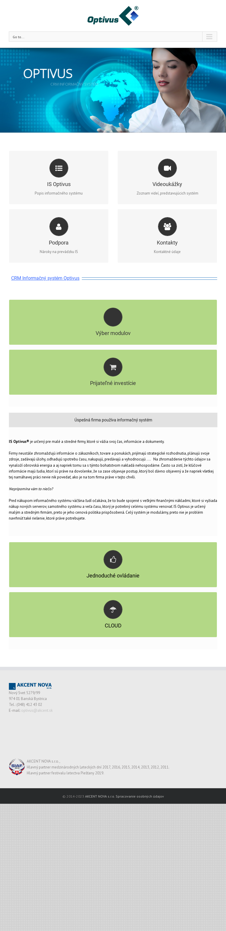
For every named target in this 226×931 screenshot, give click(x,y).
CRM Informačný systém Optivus (45, 278)
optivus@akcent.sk (37, 720)
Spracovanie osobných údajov (140, 806)
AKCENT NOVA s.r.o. (100, 806)
